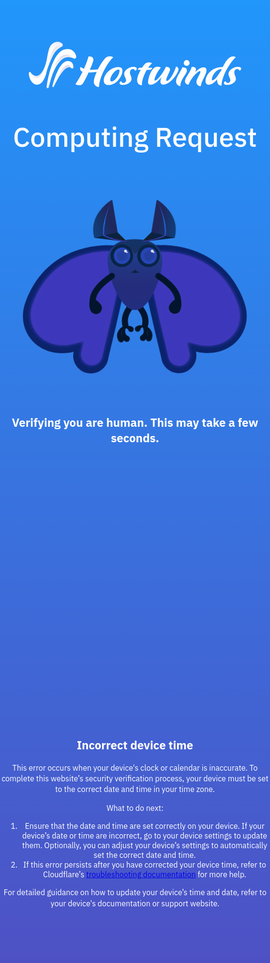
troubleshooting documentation (141, 874)
